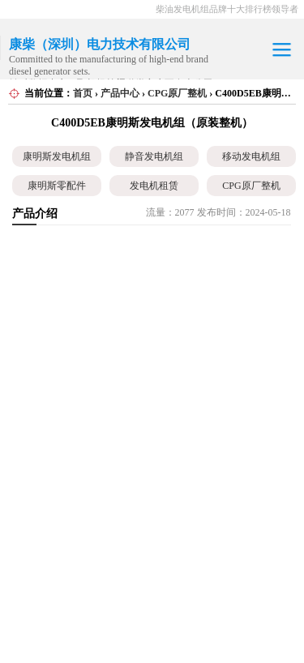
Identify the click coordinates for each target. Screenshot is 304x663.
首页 (82, 93)
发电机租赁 (154, 185)
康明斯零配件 (57, 185)
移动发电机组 (251, 156)
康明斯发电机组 (57, 156)
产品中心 (120, 93)
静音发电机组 (154, 156)
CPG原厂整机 (177, 93)
